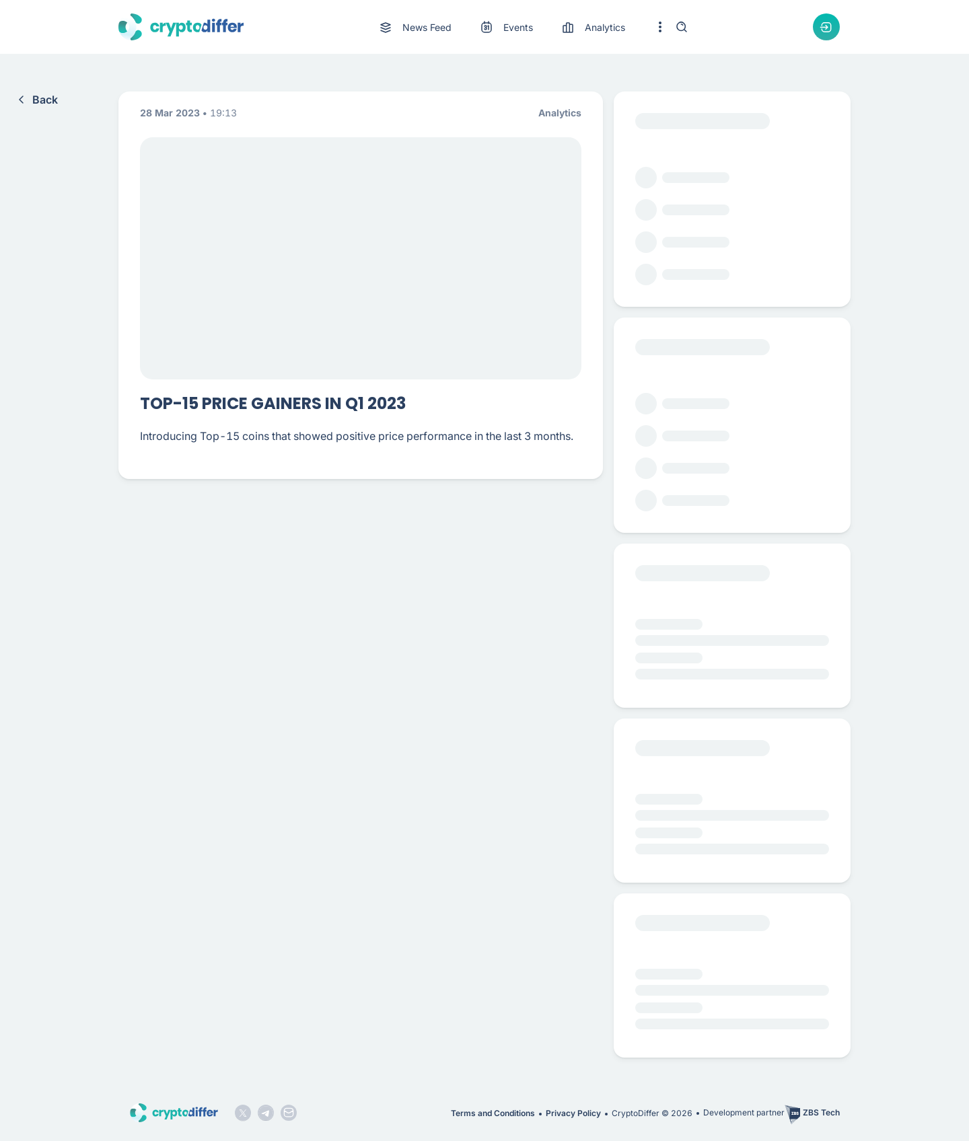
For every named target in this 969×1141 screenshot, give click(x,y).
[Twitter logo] (243, 1112)
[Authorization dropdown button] (826, 26)
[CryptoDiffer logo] (181, 26)
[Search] (681, 27)
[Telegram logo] (266, 1112)
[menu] (501, 27)
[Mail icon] (288, 1113)
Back (35, 99)
